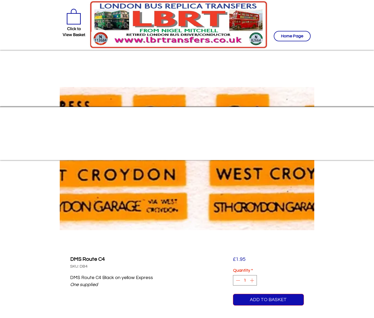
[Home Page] (292, 36)
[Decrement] (237, 280)
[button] (74, 16)
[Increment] (252, 280)
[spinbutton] (245, 280)
